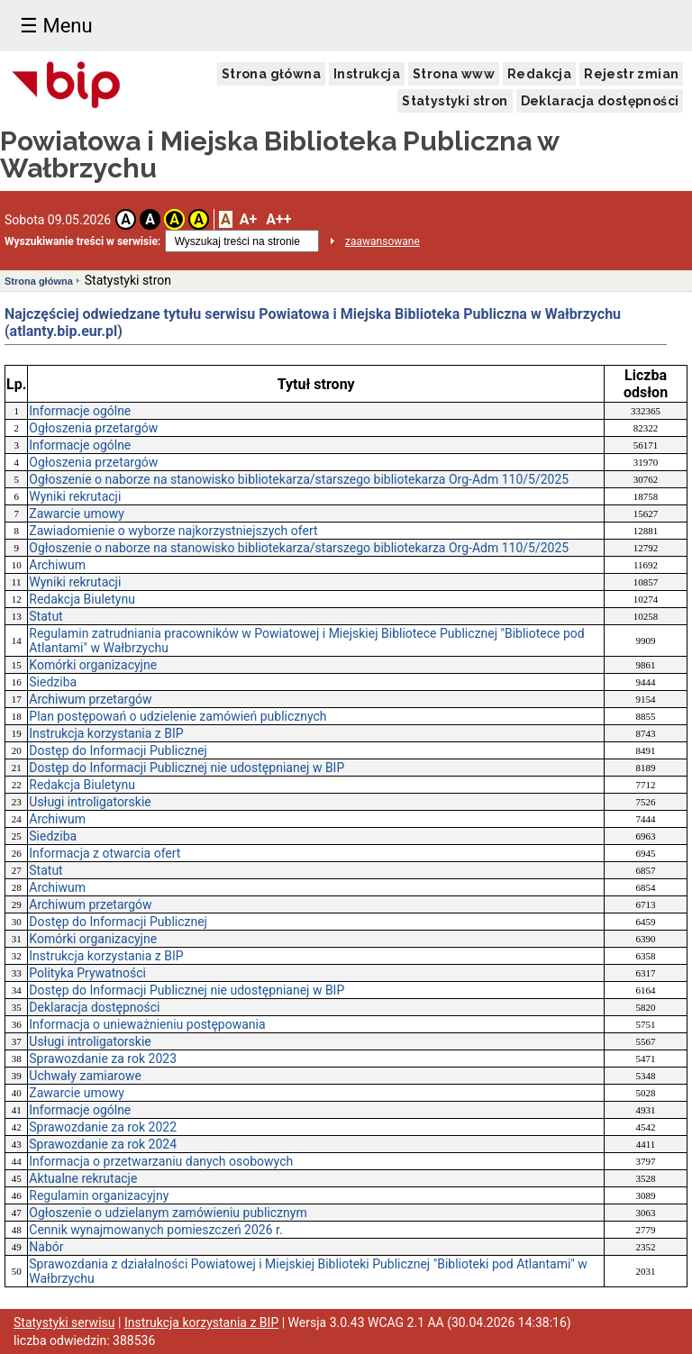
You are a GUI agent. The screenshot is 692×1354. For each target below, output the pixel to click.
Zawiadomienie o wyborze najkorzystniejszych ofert (173, 530)
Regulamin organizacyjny (98, 1195)
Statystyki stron (454, 101)
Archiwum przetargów (90, 699)
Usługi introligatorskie (89, 802)
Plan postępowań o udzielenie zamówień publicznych (177, 716)
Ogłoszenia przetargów (93, 428)
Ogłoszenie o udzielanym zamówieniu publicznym (167, 1212)
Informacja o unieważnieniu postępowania (147, 1024)
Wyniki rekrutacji (75, 496)
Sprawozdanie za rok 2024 (103, 1144)
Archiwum (57, 565)
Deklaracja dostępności (600, 101)
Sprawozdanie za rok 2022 (103, 1127)
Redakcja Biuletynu (82, 599)
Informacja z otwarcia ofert (104, 853)
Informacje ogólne (80, 411)
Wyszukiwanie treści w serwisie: (82, 241)
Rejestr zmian (631, 74)
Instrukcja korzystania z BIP (106, 733)
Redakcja (539, 74)
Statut (45, 616)
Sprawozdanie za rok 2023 (103, 1058)
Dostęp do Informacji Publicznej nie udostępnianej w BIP (186, 767)
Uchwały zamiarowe (85, 1075)
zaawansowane (382, 241)
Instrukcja (366, 74)
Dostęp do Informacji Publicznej (118, 750)
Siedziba (53, 682)
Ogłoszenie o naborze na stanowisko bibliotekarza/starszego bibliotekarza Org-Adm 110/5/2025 (299, 479)
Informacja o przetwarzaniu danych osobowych (161, 1161)
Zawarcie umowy (76, 513)
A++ (278, 219)
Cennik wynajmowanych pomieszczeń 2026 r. (155, 1229)
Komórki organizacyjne (93, 665)
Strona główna (271, 74)
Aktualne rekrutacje (83, 1178)
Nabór (46, 1247)
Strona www (454, 74)
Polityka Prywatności (87, 973)
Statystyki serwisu (64, 1322)
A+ (248, 219)
